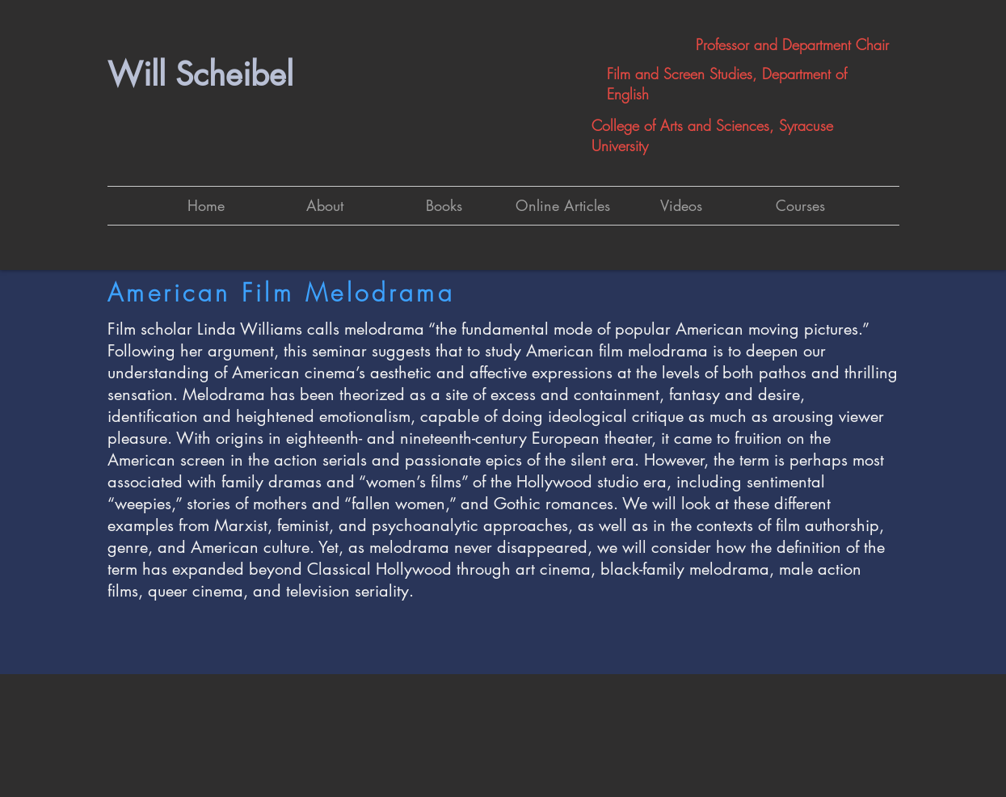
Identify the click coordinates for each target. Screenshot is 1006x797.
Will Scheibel (200, 74)
